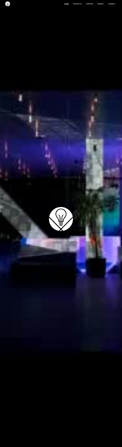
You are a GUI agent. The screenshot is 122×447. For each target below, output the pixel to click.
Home (66, 4)
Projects (77, 4)
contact (111, 4)
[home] (7, 3)
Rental (101, 4)
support (89, 4)
